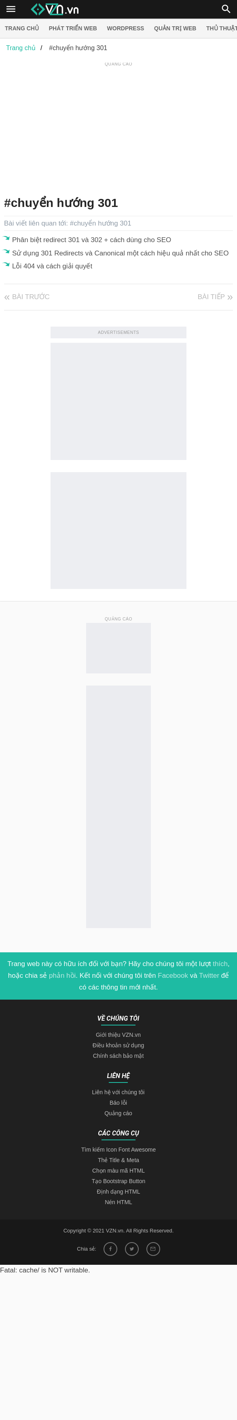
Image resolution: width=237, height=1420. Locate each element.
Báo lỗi (118, 1102)
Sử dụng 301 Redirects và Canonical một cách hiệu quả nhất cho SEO (120, 253)
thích (220, 964)
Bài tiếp (211, 297)
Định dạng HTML (118, 1191)
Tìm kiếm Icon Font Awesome (118, 1149)
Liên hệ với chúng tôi (118, 1092)
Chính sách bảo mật (118, 1056)
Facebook (173, 975)
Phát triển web (73, 28)
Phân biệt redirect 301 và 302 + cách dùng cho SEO (91, 240)
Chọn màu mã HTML (118, 1170)
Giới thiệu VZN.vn (118, 1035)
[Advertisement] (120, 124)
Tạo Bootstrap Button (119, 1181)
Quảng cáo (118, 1113)
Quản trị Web (175, 28)
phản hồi (62, 975)
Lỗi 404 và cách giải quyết (52, 266)
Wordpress (125, 28)
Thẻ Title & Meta (118, 1160)
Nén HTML (118, 1202)
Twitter (209, 975)
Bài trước (31, 297)
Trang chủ (22, 28)
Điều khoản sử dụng (118, 1045)
